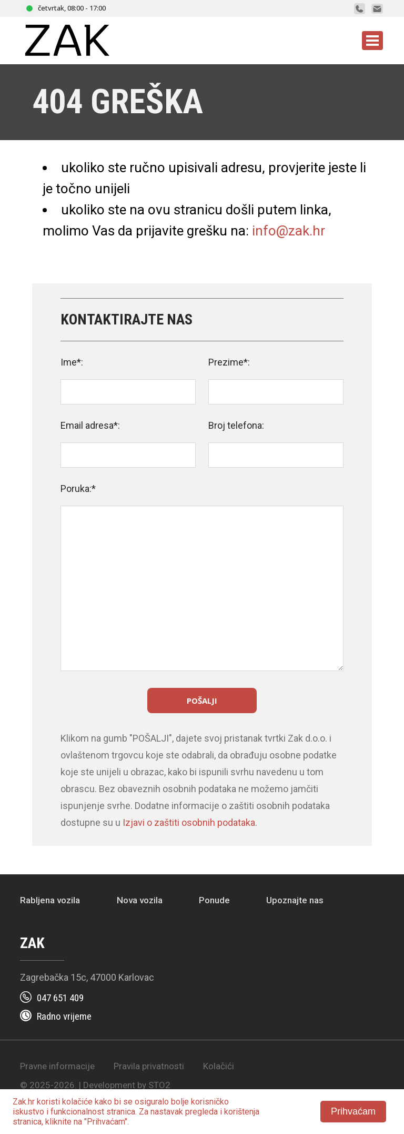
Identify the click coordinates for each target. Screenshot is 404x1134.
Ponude (214, 900)
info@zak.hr (288, 231)
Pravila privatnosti (149, 1066)
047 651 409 (60, 998)
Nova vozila (140, 900)
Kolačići (218, 1066)
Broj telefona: (236, 425)
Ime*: (71, 362)
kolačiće (77, 1102)
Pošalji (202, 700)
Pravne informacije (57, 1066)
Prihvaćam (353, 1111)
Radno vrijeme (64, 1016)
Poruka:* (78, 488)
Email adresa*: (90, 425)
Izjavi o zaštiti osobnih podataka (189, 822)
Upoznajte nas (295, 900)
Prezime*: (229, 362)
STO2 (159, 1085)
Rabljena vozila (50, 900)
